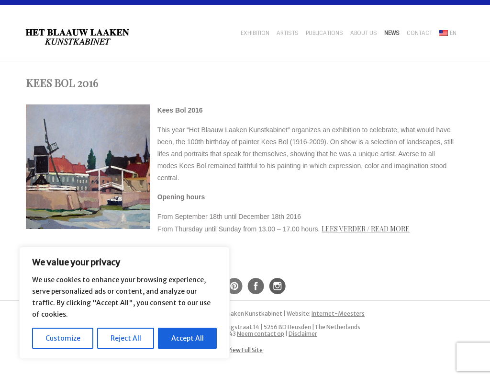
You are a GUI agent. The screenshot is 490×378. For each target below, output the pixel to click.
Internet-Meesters (338, 313)
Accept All (187, 338)
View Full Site (245, 350)
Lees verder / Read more (366, 228)
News (392, 33)
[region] (124, 303)
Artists (288, 33)
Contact (419, 33)
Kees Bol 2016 (62, 83)
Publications (324, 33)
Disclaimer (303, 333)
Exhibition (255, 33)
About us (363, 33)
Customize (62, 338)
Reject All (126, 338)
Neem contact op (260, 333)
